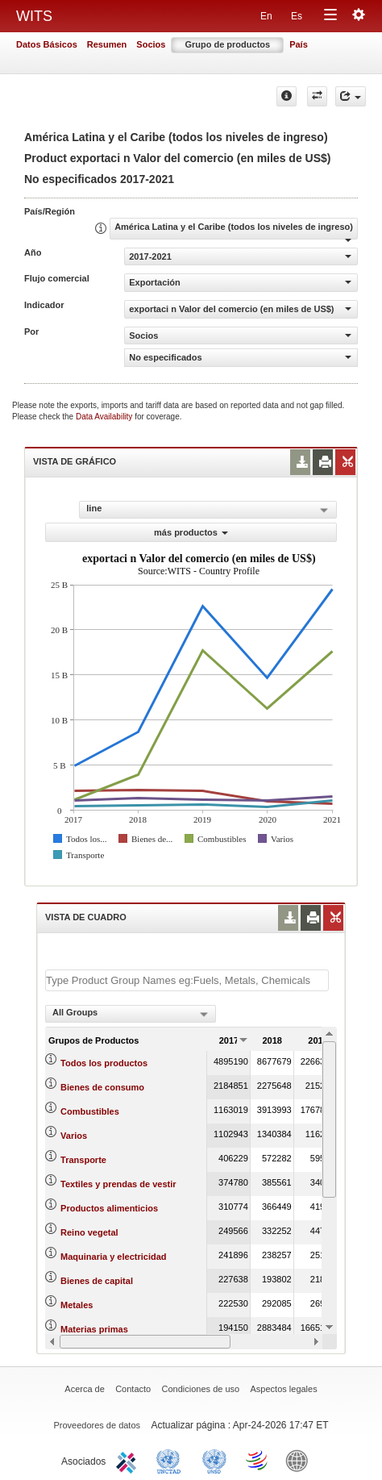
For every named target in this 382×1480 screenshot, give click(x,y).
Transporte (83, 1160)
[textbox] (187, 980)
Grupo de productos (227, 44)
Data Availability (105, 416)
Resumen (107, 44)
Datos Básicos (46, 44)
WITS (34, 16)
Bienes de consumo (102, 1087)
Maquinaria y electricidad (113, 1256)
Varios (73, 1135)
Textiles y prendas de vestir (118, 1184)
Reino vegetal (89, 1232)
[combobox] (130, 1014)
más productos (191, 532)
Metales (76, 1305)
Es (296, 16)
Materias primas (94, 1329)
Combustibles (89, 1111)
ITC (129, 1460)
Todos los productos (103, 1063)
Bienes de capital (96, 1281)
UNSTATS (214, 1460)
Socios (150, 44)
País (298, 44)
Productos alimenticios (109, 1208)
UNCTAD (172, 1460)
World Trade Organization (258, 1460)
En (266, 16)
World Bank (300, 1460)
